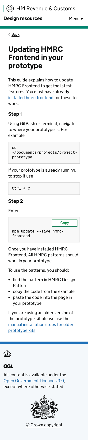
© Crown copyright (44, 427)
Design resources (23, 18)
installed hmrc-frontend (31, 97)
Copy (64, 224)
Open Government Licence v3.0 (34, 383)
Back (15, 34)
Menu (74, 18)
